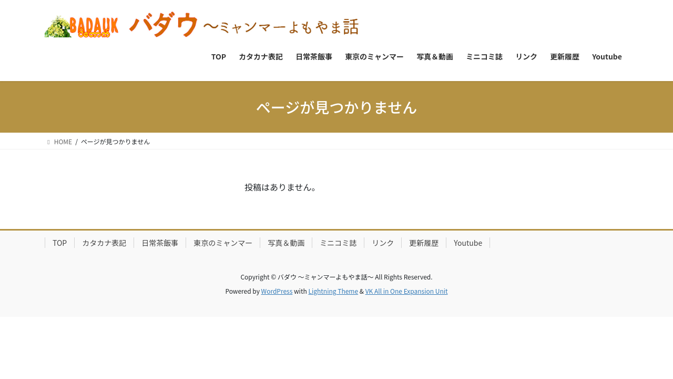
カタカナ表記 (104, 242)
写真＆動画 (286, 242)
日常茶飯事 (159, 242)
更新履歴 (424, 242)
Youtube (468, 242)
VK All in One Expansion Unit (406, 290)
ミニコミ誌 (338, 242)
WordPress (277, 290)
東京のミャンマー (222, 242)
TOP (60, 242)
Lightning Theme (333, 290)
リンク (383, 242)
